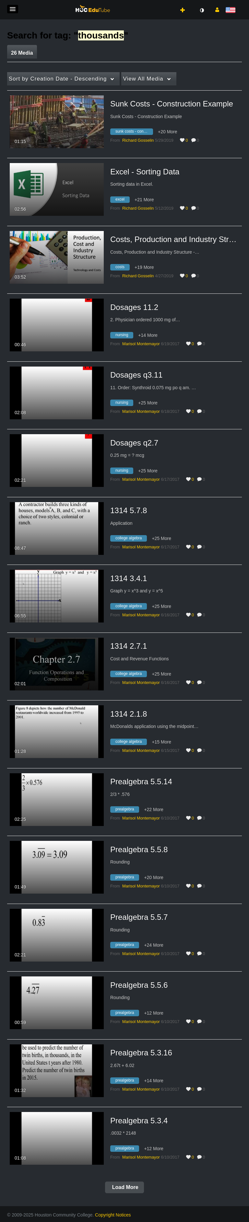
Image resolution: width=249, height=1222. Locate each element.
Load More (124, 1187)
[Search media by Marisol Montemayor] (141, 343)
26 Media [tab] (22, 53)
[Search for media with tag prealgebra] (127, 810)
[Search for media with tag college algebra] (131, 539)
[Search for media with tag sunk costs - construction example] (134, 132)
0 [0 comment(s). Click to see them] (199, 140)
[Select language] (231, 11)
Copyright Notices (113, 1214)
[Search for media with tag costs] (122, 268)
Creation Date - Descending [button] (58, 79)
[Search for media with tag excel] (122, 200)
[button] (12, 9)
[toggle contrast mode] (202, 10)
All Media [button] (143, 79)
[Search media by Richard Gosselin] (138, 140)
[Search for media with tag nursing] (124, 335)
